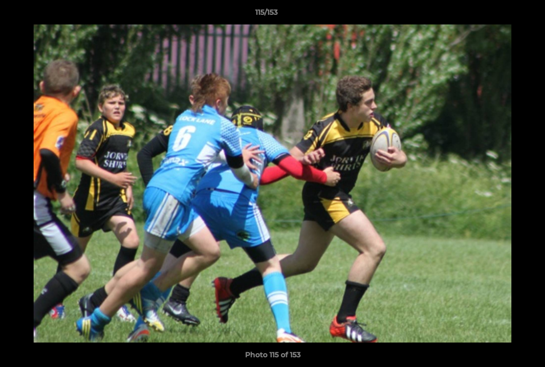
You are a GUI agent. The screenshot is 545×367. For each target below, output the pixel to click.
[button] (502, 14)
